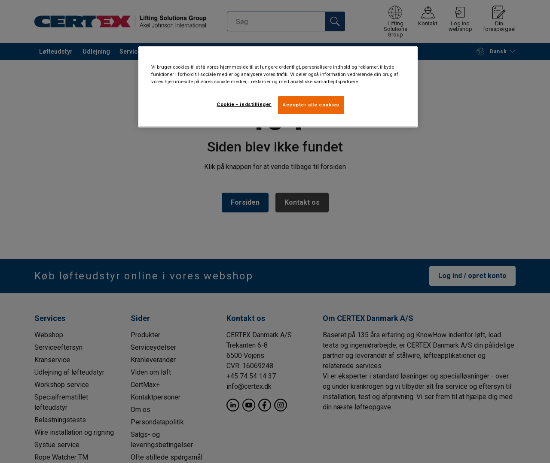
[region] (278, 86)
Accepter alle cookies (311, 105)
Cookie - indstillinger (244, 104)
